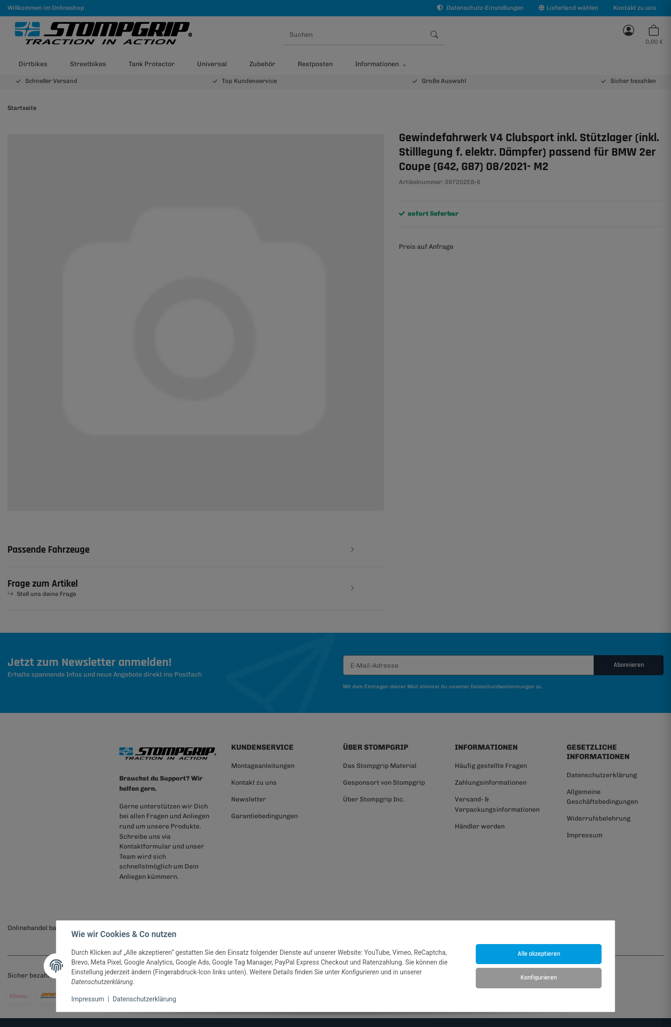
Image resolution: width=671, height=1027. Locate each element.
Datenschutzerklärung (144, 999)
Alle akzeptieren (539, 954)
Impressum (87, 999)
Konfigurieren (538, 977)
